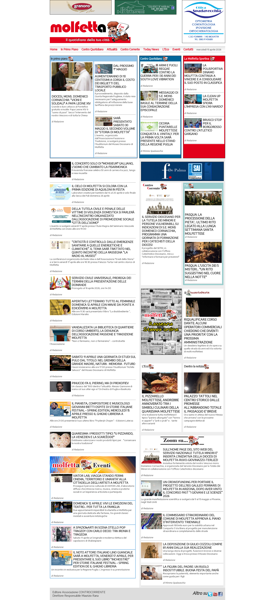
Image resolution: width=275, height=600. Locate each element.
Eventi (176, 49)
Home (53, 49)
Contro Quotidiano (92, 49)
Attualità (112, 49)
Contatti (188, 49)
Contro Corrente (130, 49)
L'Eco (165, 49)
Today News (151, 49)
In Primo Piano (69, 49)
